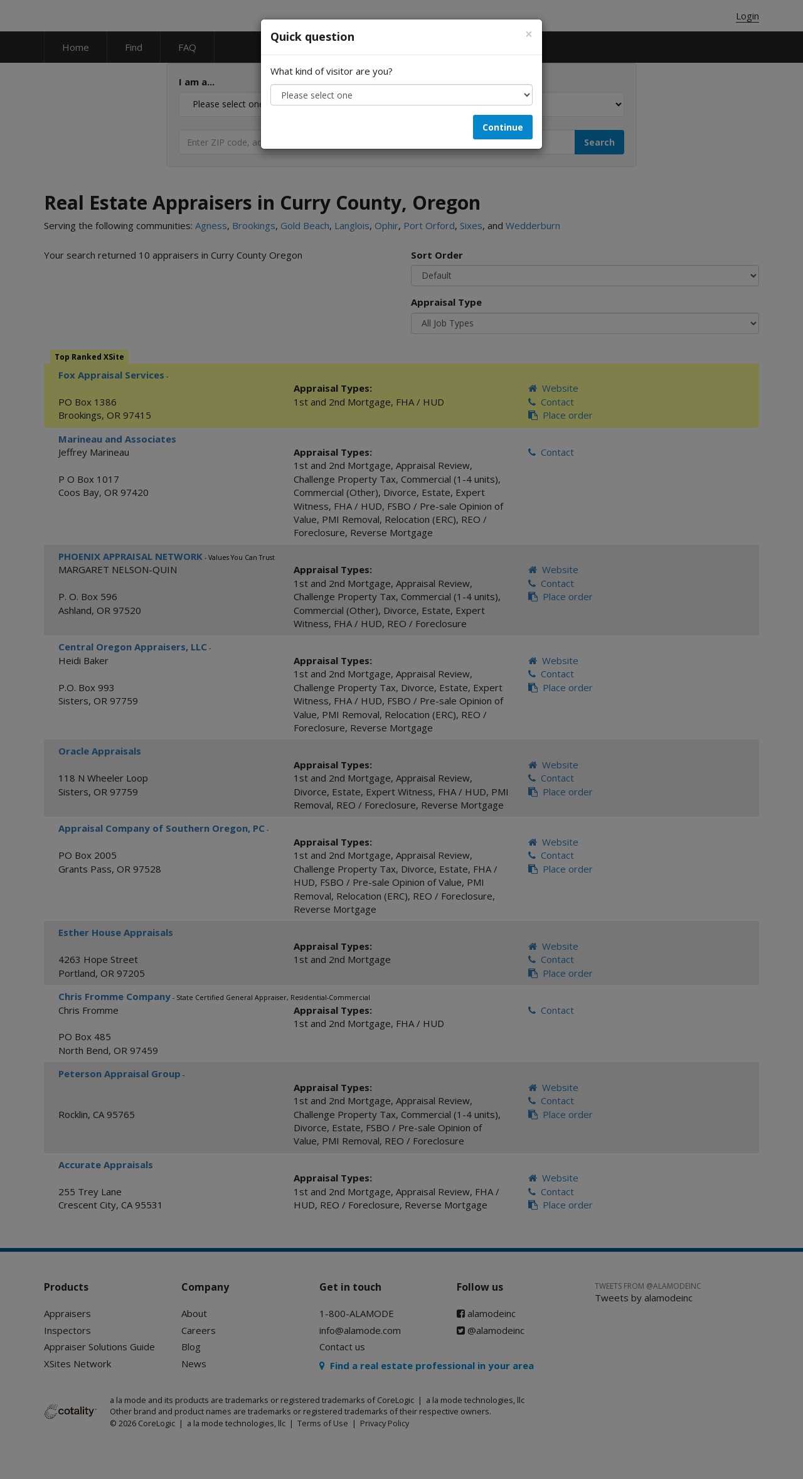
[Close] (529, 34)
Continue (502, 127)
